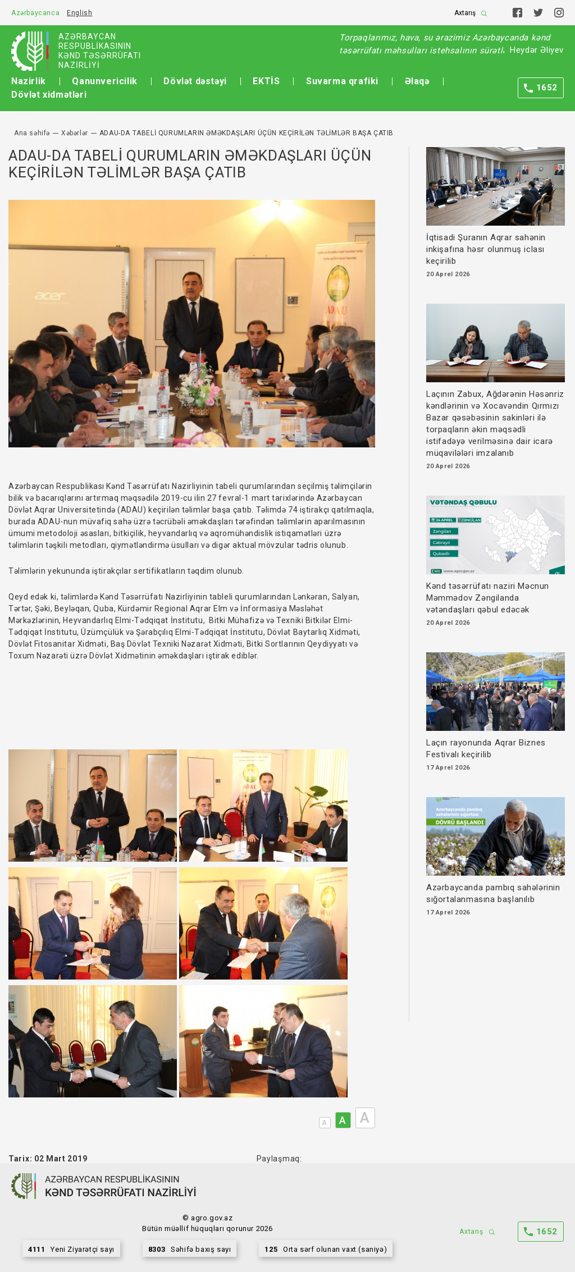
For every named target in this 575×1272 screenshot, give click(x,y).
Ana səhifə (32, 133)
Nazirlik (28, 81)
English (79, 13)
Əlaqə (417, 81)
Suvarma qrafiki (342, 81)
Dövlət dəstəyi (194, 81)
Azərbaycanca (35, 13)
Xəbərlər (74, 133)
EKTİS (266, 81)
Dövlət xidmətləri (48, 94)
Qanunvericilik (104, 81)
